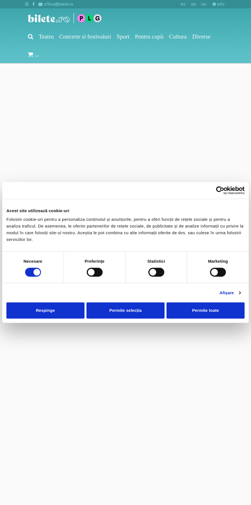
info (219, 4)
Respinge (45, 310)
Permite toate (205, 310)
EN (193, 4)
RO (183, 4)
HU (203, 4)
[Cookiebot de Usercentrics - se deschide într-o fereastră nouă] (220, 190)
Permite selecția (125, 310)
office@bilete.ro (55, 4)
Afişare (226, 292)
